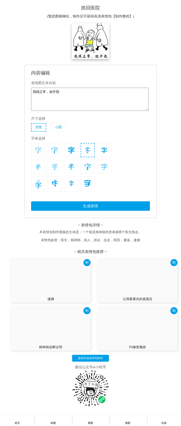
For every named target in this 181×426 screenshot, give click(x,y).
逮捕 (50, 299)
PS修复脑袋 (137, 347)
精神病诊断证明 (50, 347)
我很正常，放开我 (89, 99)
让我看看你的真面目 (137, 299)
